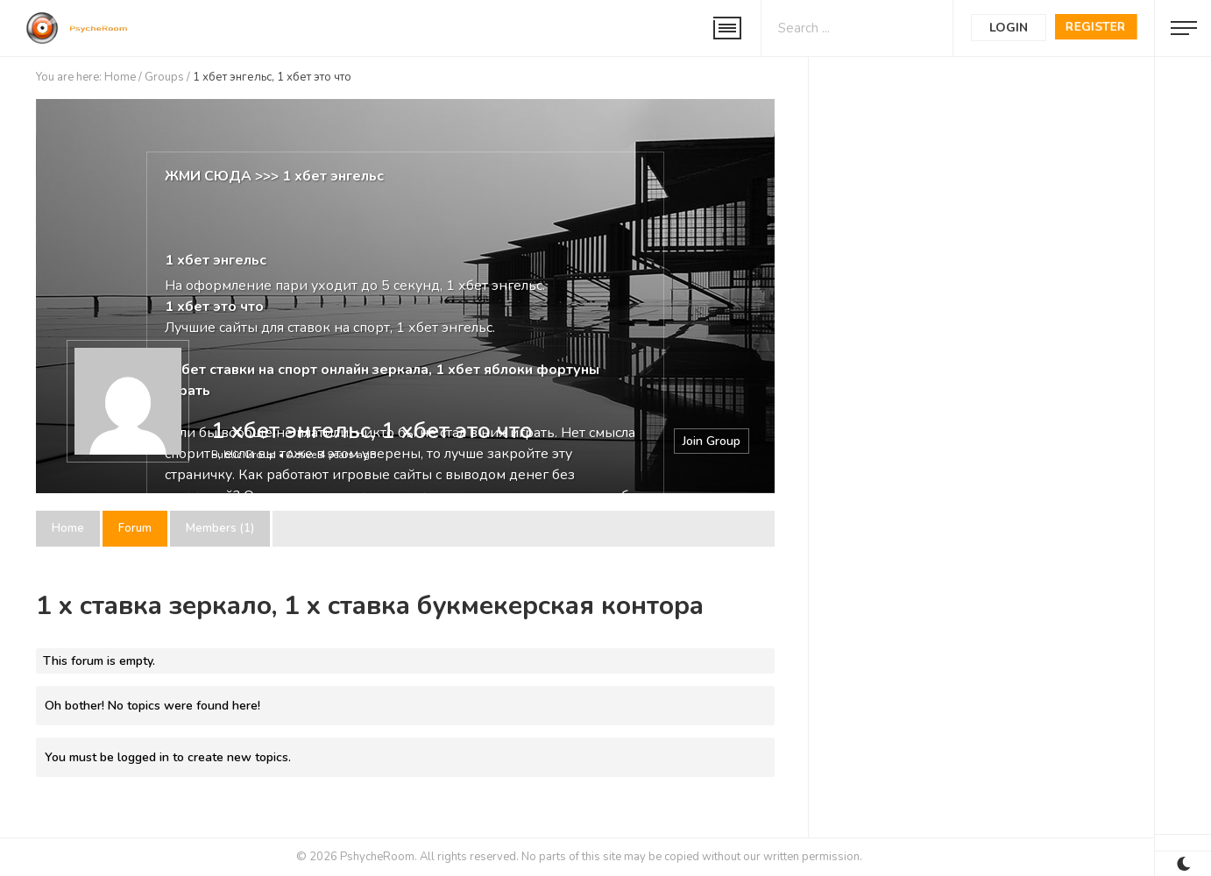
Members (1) (220, 528)
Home (120, 77)
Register (1096, 26)
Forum (135, 528)
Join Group (711, 441)
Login (1008, 27)
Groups (164, 77)
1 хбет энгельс (333, 176)
